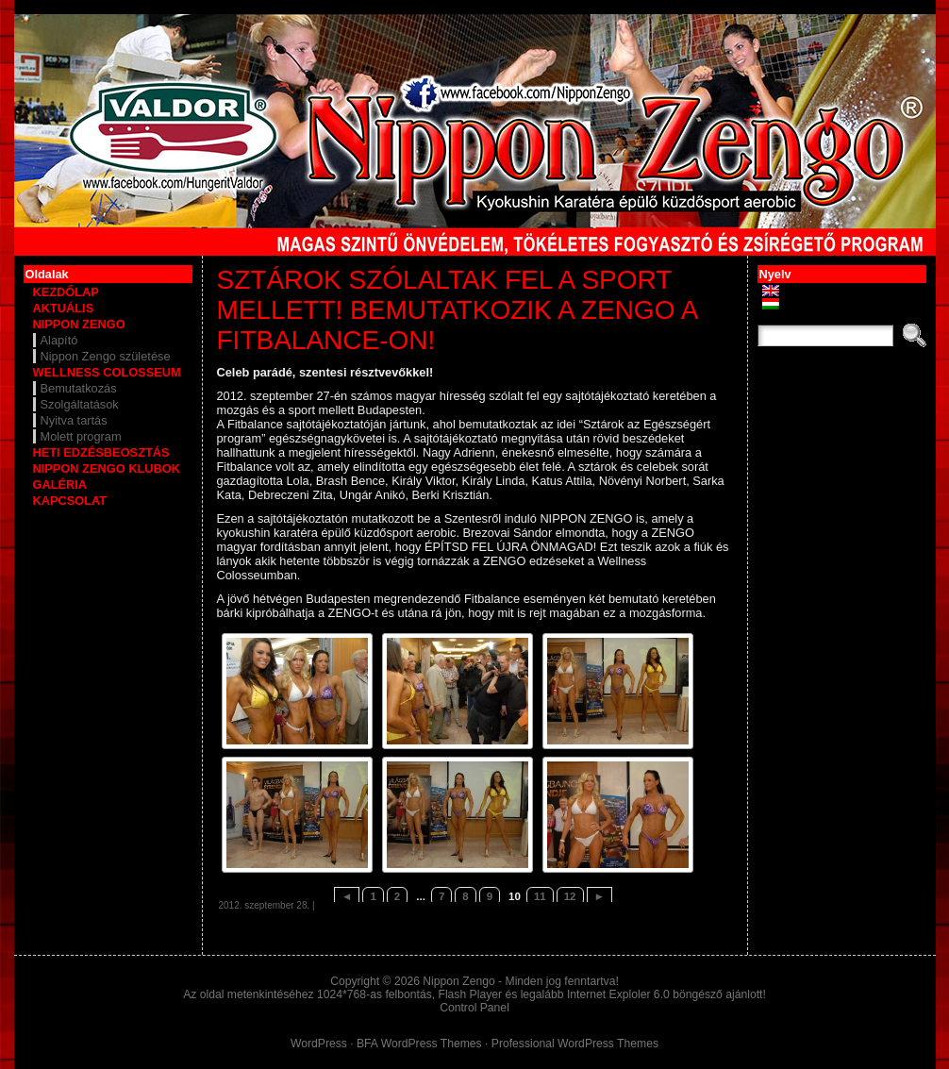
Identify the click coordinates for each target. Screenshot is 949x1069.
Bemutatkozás (79, 388)
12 (570, 896)
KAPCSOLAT (70, 500)
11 (540, 896)
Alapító (59, 340)
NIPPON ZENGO (79, 324)
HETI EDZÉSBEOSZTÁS (101, 452)
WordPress (319, 1043)
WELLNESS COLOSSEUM (107, 372)
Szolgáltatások (80, 404)
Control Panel (474, 1007)
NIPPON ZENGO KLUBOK (106, 468)
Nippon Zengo (458, 981)
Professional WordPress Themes (574, 1043)
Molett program (81, 436)
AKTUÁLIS (63, 308)
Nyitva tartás (74, 420)
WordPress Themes (431, 1043)
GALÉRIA (60, 484)
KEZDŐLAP (66, 292)
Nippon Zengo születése (106, 356)
